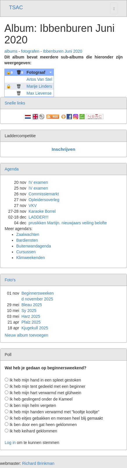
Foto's (10, 280)
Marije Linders (39, 86)
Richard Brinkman (38, 463)
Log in (10, 442)
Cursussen (26, 251)
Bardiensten (27, 240)
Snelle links (15, 103)
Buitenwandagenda (33, 246)
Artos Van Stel (39, 79)
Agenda (12, 169)
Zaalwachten (27, 234)
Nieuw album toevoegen (26, 335)
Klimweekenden (30, 257)
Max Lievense (39, 93)
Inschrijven (63, 149)
